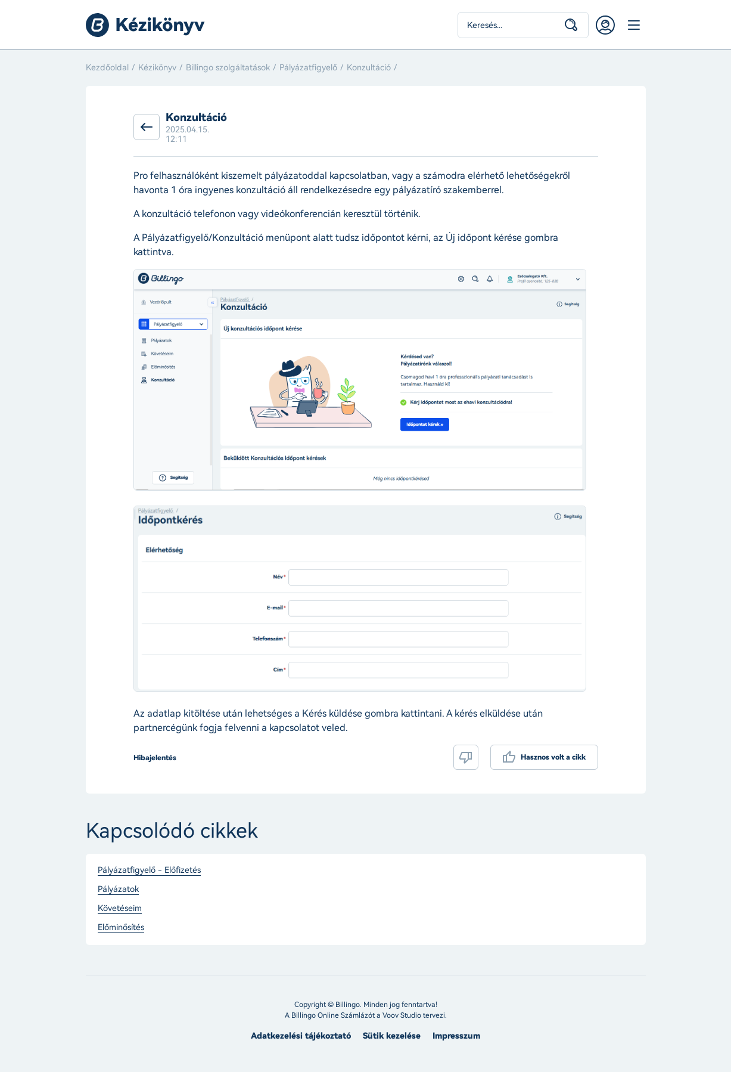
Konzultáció (369, 68)
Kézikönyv (157, 68)
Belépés (605, 25)
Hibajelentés (154, 758)
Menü (634, 25)
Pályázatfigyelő (308, 68)
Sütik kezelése (392, 1036)
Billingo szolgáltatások (228, 68)
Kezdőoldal (107, 68)
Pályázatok (118, 889)
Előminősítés (121, 927)
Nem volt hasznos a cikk (465, 757)
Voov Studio (401, 1015)
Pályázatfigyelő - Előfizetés (149, 870)
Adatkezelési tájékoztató (301, 1036)
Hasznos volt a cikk (553, 757)
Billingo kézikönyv (145, 25)
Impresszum (456, 1036)
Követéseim (120, 908)
